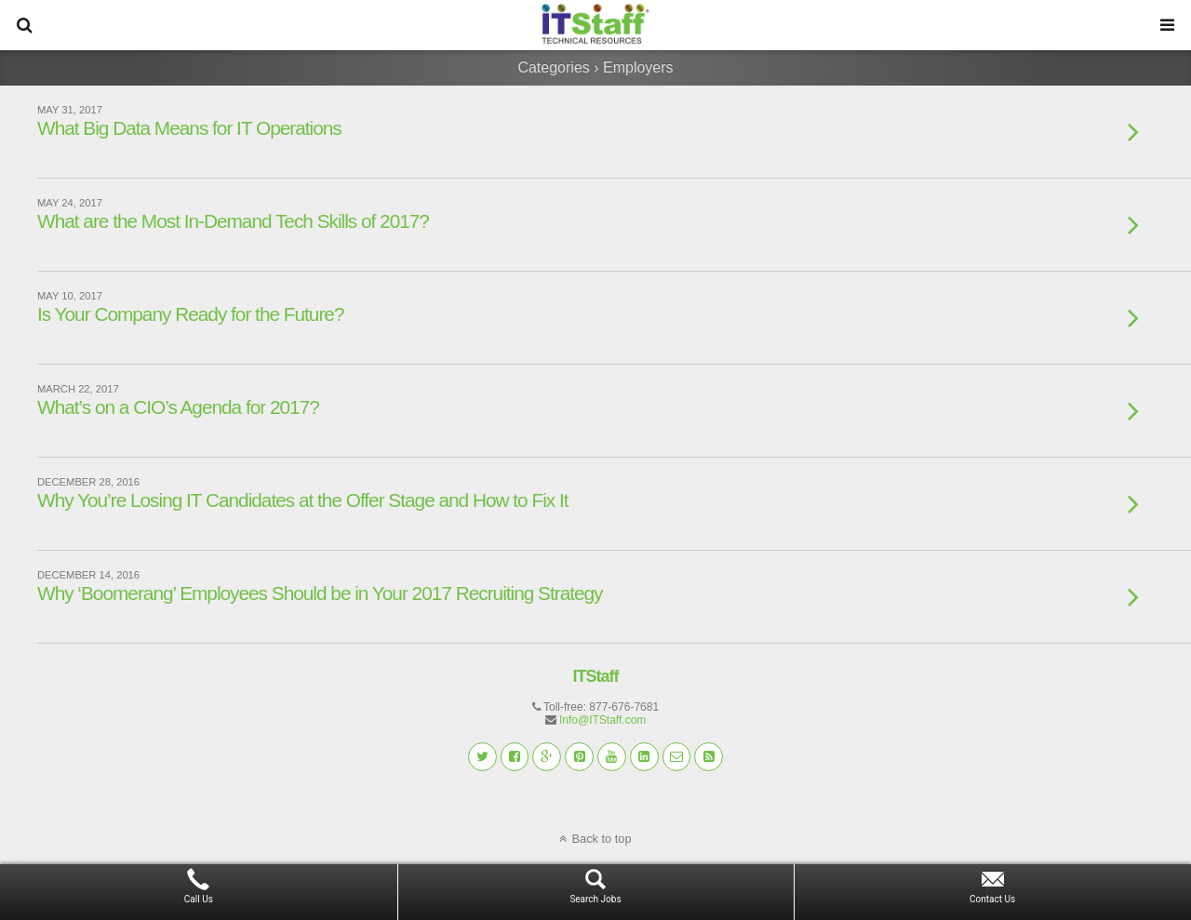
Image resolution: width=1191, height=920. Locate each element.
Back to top (601, 839)
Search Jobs (595, 899)
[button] (24, 25)
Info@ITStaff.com (602, 720)
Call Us (198, 899)
